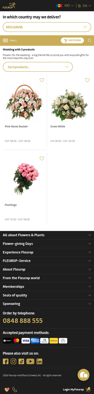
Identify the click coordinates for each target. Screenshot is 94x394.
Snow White (57, 126)
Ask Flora (75, 40)
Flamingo (11, 205)
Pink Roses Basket (16, 126)
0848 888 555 (23, 321)
